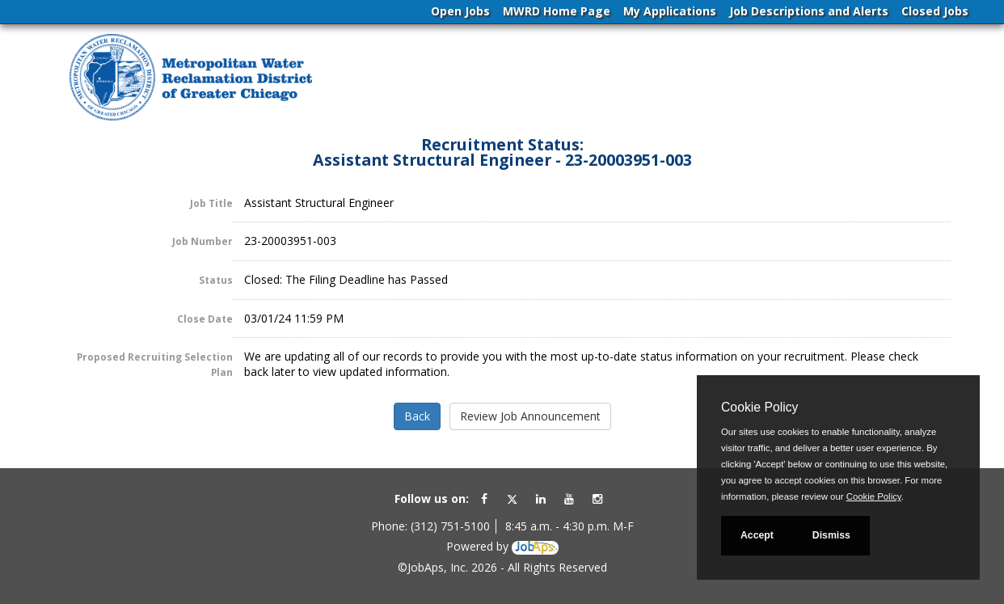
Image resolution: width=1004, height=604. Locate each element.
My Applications (669, 11)
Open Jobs (460, 11)
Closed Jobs (934, 11)
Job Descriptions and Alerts (808, 11)
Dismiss (831, 535)
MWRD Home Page (556, 11)
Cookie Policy (759, 407)
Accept (757, 535)
